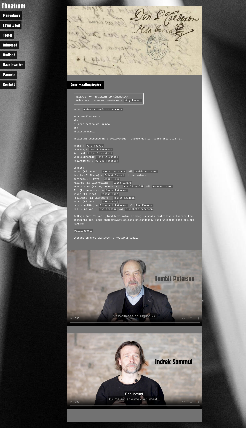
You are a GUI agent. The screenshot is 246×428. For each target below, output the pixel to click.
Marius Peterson (106, 161)
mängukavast (133, 100)
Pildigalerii (83, 230)
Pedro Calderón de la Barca (103, 109)
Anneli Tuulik (134, 186)
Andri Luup (112, 179)
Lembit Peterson (100, 149)
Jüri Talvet (94, 145)
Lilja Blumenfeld (100, 153)
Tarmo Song (110, 201)
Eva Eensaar (144, 205)
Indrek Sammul (114, 175)
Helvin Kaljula (123, 198)
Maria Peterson (116, 190)
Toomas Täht (110, 194)
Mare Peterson (162, 186)
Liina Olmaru (122, 183)
